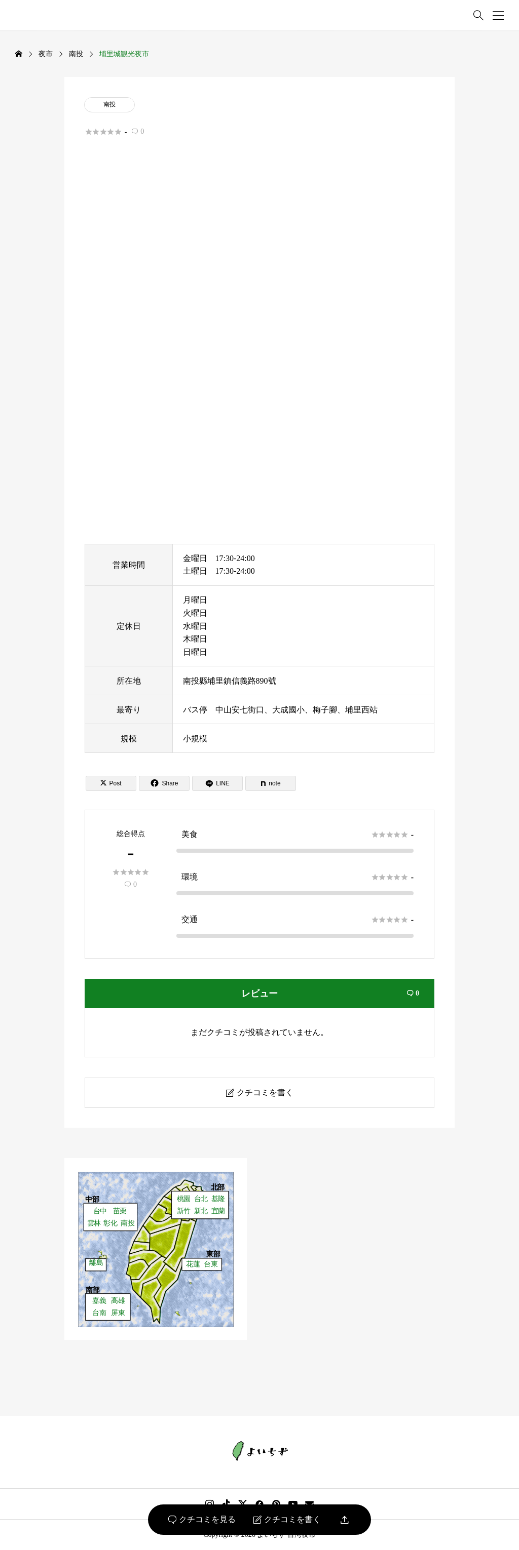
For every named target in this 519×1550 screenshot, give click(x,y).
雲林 (94, 1223)
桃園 (184, 1199)
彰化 (110, 1223)
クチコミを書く (287, 1520)
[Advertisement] (259, 260)
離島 (96, 1263)
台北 (201, 1199)
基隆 (218, 1199)
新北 (201, 1211)
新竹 (184, 1211)
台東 (210, 1264)
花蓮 (193, 1264)
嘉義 (99, 1300)
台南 (99, 1313)
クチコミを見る (202, 1520)
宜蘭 (218, 1211)
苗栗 (120, 1211)
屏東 (118, 1313)
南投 (109, 104)
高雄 (118, 1300)
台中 (100, 1211)
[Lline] (217, 783)
